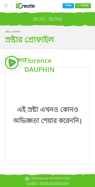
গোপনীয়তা (32, 183)
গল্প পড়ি (39, 18)
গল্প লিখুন (55, 18)
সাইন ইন (83, 5)
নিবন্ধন (68, 5)
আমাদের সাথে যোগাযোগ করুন (54, 183)
